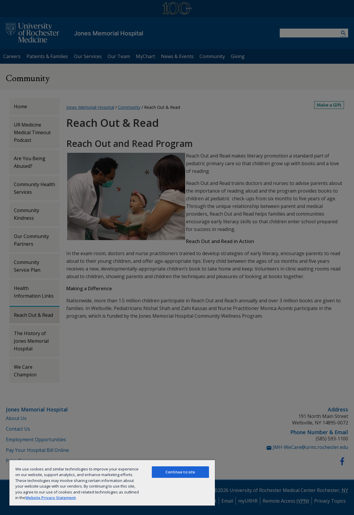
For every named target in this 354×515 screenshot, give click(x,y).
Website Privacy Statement (50, 497)
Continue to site (180, 472)
